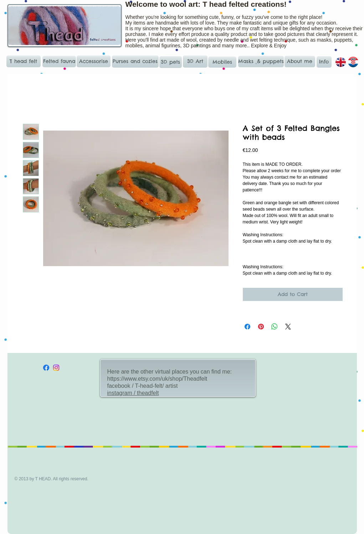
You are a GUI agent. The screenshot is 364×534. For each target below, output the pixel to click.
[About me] (299, 61)
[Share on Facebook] (247, 326)
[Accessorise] (94, 61)
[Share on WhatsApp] (274, 326)
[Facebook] (46, 368)
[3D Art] (195, 61)
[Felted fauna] (59, 61)
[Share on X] (288, 326)
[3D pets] (170, 62)
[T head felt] (23, 61)
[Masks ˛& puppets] (261, 61)
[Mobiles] (222, 62)
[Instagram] (56, 368)
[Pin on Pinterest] (261, 326)
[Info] (324, 62)
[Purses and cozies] (135, 61)
